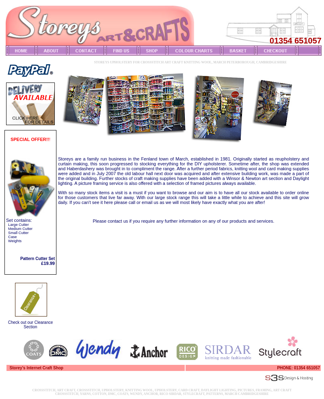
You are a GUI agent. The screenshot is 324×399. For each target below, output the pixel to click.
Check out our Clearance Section (30, 324)
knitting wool (246, 169)
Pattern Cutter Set (37, 258)
